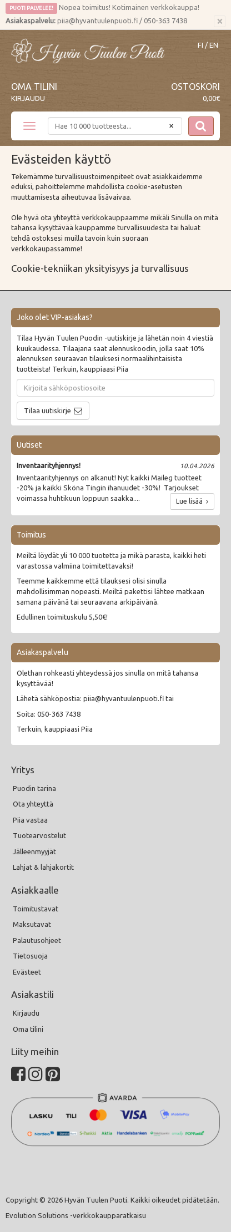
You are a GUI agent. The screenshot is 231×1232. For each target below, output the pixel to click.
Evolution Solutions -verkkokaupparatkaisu (76, 1215)
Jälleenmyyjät (34, 851)
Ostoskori (195, 87)
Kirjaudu (28, 98)
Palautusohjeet (37, 940)
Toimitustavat (35, 908)
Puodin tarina (34, 788)
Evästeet (27, 972)
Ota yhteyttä (33, 804)
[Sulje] (219, 22)
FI (200, 45)
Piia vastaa (30, 820)
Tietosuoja (30, 956)
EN (213, 45)
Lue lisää (192, 501)
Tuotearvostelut (39, 835)
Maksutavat (32, 924)
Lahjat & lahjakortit (43, 867)
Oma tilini (34, 87)
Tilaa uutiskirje (47, 410)
